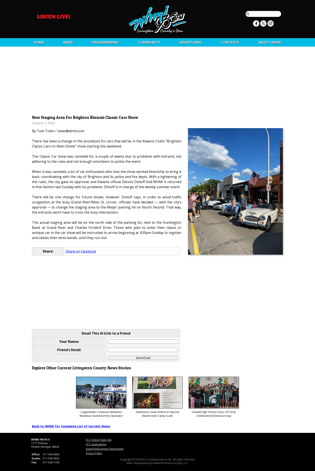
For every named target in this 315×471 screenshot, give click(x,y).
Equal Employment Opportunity (105, 449)
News (68, 42)
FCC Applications (96, 444)
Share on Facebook (81, 251)
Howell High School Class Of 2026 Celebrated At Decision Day (214, 397)
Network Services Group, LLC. (170, 463)
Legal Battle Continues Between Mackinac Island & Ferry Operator (101, 397)
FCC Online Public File (99, 440)
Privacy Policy (94, 453)
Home (39, 42)
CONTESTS (230, 42)
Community (149, 42)
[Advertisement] (157, 82)
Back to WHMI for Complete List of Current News (71, 426)
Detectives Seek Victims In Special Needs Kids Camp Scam (157, 397)
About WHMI (269, 42)
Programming (105, 42)
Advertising (191, 42)
